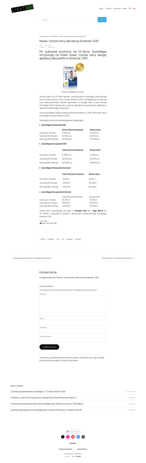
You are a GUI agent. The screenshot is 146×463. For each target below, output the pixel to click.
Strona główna (44, 36)
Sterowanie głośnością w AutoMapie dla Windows (32, 258)
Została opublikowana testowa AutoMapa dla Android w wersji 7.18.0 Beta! (47, 404)
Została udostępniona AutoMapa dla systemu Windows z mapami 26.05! (46, 410)
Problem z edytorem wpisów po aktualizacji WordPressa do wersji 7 (44, 397)
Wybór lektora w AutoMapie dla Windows (117, 258)
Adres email (43, 327)
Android (43, 239)
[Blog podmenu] (103, 8)
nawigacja (69, 239)
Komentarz (43, 294)
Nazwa (41, 318)
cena (57, 239)
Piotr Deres (48, 45)
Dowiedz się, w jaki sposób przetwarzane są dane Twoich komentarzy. (71, 359)
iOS (63, 239)
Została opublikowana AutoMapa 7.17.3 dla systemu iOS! (38, 391)
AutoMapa (54, 36)
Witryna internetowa (45, 336)
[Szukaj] (102, 19)
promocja (78, 239)
